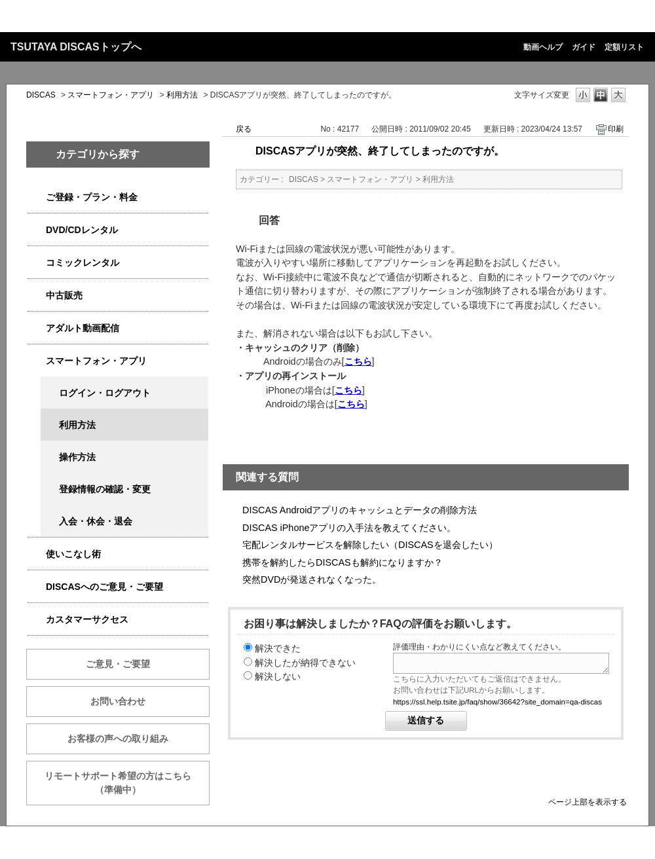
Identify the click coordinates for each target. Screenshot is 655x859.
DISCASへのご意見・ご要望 (104, 586)
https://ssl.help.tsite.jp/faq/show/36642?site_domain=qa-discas (497, 702)
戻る (244, 129)
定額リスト (624, 47)
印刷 (616, 129)
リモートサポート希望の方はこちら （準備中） (127, 783)
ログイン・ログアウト (105, 393)
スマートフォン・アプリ (110, 95)
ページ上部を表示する (587, 801)
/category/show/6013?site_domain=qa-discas (37, 295)
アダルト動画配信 (82, 328)
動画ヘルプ (543, 47)
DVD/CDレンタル (82, 230)
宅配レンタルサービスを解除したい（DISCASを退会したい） (370, 544)
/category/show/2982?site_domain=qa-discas (37, 361)
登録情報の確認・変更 (105, 489)
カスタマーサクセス (87, 619)
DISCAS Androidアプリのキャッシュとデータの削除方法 (359, 510)
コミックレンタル (82, 262)
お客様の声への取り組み (117, 738)
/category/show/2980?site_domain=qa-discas (37, 230)
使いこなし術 (73, 554)
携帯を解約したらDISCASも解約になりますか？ (342, 562)
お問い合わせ (117, 701)
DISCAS (41, 95)
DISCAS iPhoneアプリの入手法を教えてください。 (349, 527)
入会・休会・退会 (95, 521)
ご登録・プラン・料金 (92, 197)
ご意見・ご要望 (118, 664)
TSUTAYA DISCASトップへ (75, 46)
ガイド (583, 47)
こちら (358, 361)
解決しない (278, 676)
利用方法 (182, 95)
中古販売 (64, 295)
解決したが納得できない (305, 662)
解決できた (278, 648)
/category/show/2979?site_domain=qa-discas (37, 197)
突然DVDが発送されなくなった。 (311, 579)
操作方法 (77, 457)
